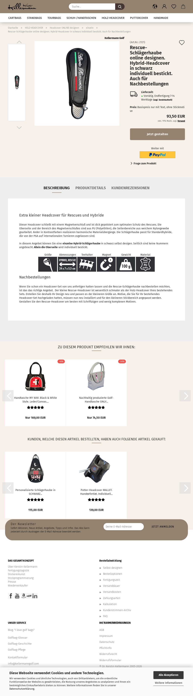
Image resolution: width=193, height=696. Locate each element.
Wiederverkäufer (18, 585)
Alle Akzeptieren (168, 675)
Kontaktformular (18, 657)
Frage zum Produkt (145, 163)
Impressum (106, 636)
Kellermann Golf (114, 38)
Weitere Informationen (168, 683)
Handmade (161, 18)
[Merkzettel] (173, 6)
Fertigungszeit (111, 580)
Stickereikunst (16, 574)
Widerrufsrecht (108, 654)
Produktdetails (90, 188)
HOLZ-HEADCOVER (113, 18)
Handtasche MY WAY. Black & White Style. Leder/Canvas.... (35, 399)
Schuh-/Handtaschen (81, 18)
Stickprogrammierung (21, 578)
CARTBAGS (14, 18)
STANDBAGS (34, 18)
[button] (155, 6)
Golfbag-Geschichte (20, 643)
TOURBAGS (54, 18)
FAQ (105, 616)
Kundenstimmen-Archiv (117, 610)
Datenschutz (106, 642)
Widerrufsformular (110, 660)
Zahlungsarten (111, 598)
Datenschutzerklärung (21, 688)
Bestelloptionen (112, 574)
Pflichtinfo (105, 648)
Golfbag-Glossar (17, 637)
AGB (101, 630)
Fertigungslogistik (18, 570)
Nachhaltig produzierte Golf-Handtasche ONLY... (96, 399)
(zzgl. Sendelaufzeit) (162, 100)
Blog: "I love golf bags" (21, 630)
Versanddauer (111, 586)
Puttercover (139, 18)
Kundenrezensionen (130, 188)
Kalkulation (110, 604)
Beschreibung (57, 188)
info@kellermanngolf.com (23, 663)
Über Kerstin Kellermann (22, 566)
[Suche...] (120, 6)
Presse (12, 581)
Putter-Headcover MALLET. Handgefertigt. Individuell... (96, 492)
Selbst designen (112, 567)
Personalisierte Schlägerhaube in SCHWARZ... (35, 492)
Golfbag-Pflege (17, 649)
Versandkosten (112, 592)
